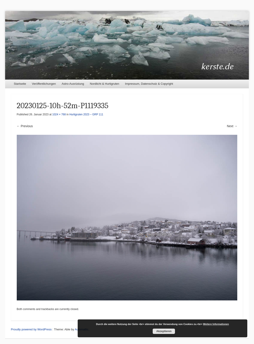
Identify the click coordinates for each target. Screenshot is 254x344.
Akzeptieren (163, 331)
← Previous (25, 126)
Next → (232, 126)
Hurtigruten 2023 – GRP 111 (86, 114)
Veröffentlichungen (44, 83)
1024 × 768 (59, 114)
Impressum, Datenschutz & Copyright (149, 83)
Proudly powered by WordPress (31, 329)
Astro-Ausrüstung (73, 83)
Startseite (20, 83)
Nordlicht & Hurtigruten (104, 83)
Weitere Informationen (216, 324)
